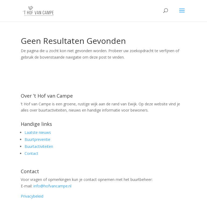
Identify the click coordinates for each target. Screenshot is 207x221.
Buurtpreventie (37, 139)
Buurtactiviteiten (39, 146)
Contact (31, 153)
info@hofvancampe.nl (52, 185)
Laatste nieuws (38, 132)
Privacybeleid (32, 196)
